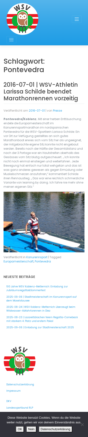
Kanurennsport (36, 257)
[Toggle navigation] (77, 19)
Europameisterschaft (19, 261)
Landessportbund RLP (19, 408)
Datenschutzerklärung (20, 384)
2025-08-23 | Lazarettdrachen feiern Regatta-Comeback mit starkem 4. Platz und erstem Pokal (42, 319)
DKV (8, 401)
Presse (57, 111)
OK (20, 429)
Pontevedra (43, 261)
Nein (31, 429)
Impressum (13, 391)
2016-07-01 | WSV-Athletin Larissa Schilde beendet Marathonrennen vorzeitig (41, 91)
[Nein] (82, 424)
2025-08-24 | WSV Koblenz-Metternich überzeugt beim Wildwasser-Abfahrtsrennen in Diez (40, 308)
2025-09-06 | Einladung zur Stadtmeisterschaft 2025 (40, 327)
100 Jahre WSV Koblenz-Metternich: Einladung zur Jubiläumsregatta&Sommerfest (37, 288)
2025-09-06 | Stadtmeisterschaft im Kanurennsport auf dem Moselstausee (41, 298)
